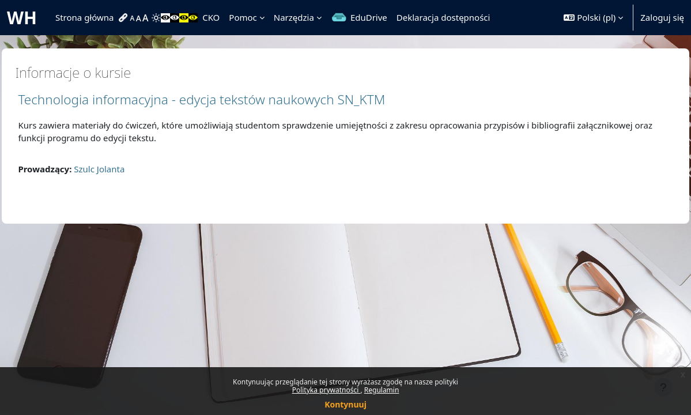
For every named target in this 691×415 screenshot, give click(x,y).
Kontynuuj (345, 404)
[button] (593, 17)
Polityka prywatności (326, 390)
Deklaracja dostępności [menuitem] (443, 17)
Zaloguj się (662, 17)
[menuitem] (124, 18)
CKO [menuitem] (211, 17)
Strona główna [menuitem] (84, 17)
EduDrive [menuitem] (368, 17)
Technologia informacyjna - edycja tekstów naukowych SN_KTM (227, 99)
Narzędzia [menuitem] (294, 17)
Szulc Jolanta (125, 169)
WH (22, 17)
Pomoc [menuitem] (242, 17)
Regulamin (381, 390)
